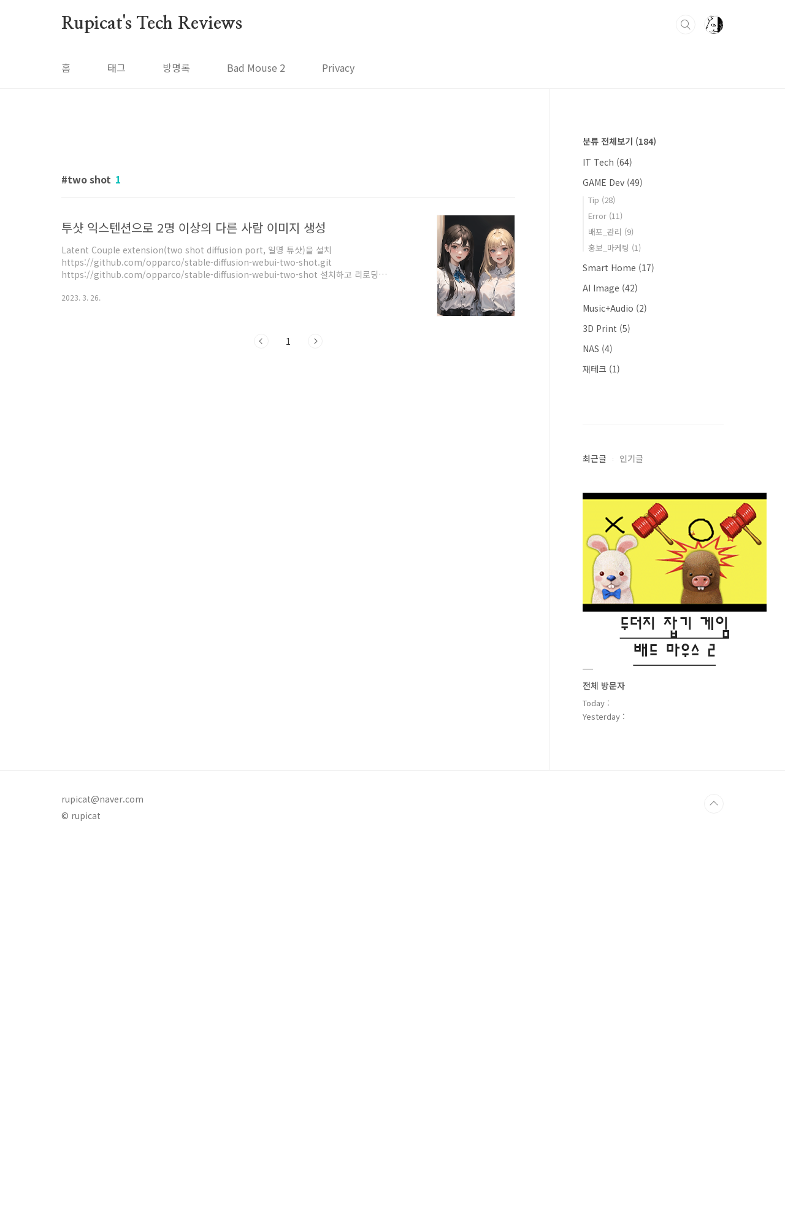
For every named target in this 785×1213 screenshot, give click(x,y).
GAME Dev (613, 182)
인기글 (631, 826)
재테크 (601, 369)
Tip (601, 200)
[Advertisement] (288, 237)
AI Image (610, 288)
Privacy (338, 67)
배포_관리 (611, 231)
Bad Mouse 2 (256, 67)
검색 (685, 24)
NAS (598, 348)
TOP (714, 1172)
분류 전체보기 (619, 141)
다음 (315, 513)
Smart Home (618, 267)
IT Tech (607, 162)
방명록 (176, 67)
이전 (261, 513)
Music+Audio (615, 308)
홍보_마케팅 (614, 247)
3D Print (606, 328)
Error (605, 215)
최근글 (595, 826)
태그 (116, 67)
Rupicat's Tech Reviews (151, 24)
